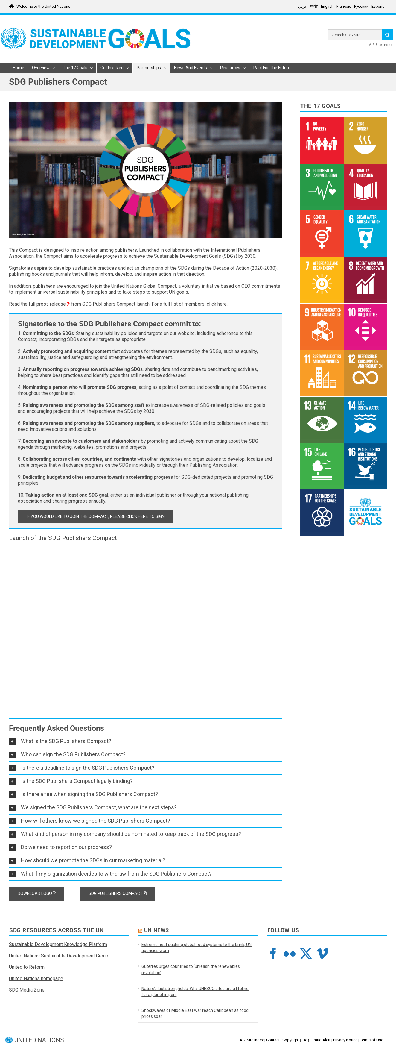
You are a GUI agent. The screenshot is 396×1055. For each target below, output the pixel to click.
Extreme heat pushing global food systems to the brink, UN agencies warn (196, 947)
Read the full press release (37, 304)
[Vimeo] (322, 953)
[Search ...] (355, 34)
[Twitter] (306, 953)
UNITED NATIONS (39, 1040)
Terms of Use (371, 1040)
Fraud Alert (321, 1040)
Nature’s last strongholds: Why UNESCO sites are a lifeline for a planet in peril (195, 991)
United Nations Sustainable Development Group (58, 956)
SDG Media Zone (27, 990)
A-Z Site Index (380, 45)
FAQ (305, 1040)
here (222, 304)
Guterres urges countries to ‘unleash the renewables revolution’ (190, 969)
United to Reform (27, 967)
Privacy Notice (345, 1040)
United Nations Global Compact (143, 286)
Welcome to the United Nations (43, 6)
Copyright (290, 1040)
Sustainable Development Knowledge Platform (58, 944)
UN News (156, 930)
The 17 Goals (320, 106)
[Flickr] (290, 953)
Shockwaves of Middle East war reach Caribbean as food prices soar (195, 1013)
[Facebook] (273, 953)
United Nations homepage (36, 978)
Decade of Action (231, 268)
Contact (273, 1040)
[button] (145, 741)
